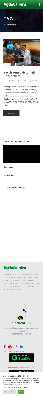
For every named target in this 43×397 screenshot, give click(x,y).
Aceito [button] (21, 392)
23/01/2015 (11, 81)
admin (23, 81)
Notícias (35, 81)
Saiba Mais (11, 113)
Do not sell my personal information (15, 387)
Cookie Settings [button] (9, 392)
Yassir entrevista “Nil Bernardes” (19, 74)
